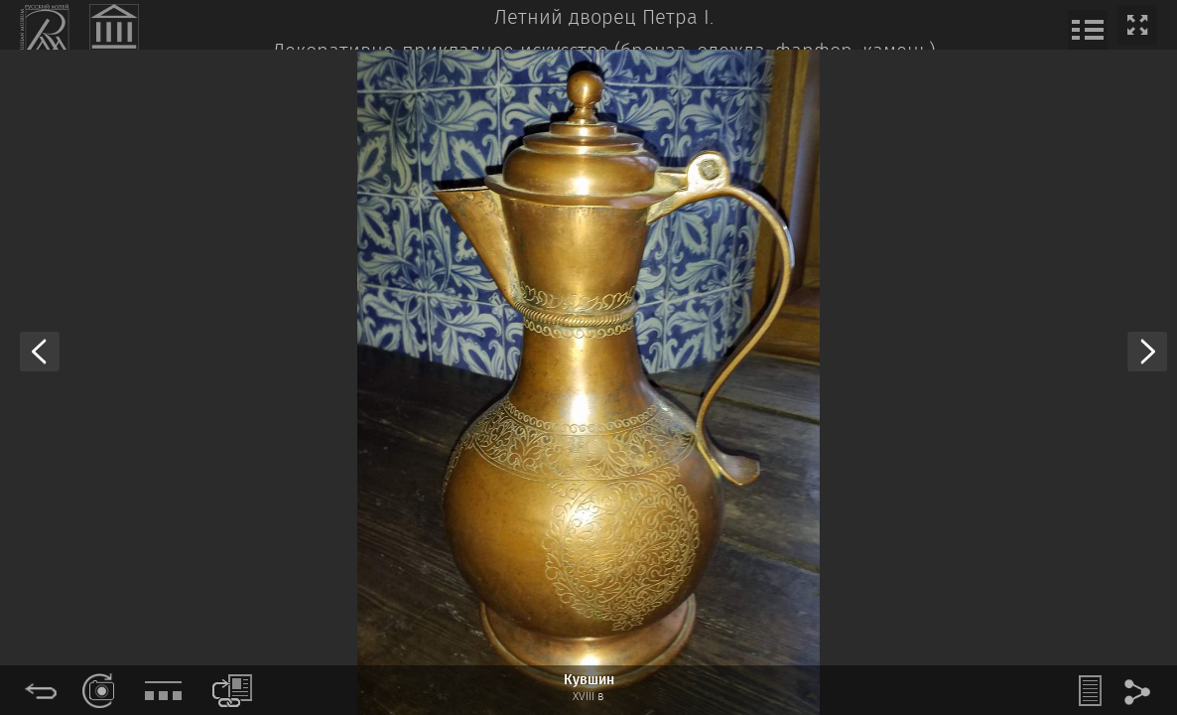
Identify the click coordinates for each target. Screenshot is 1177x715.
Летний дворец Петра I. (604, 18)
